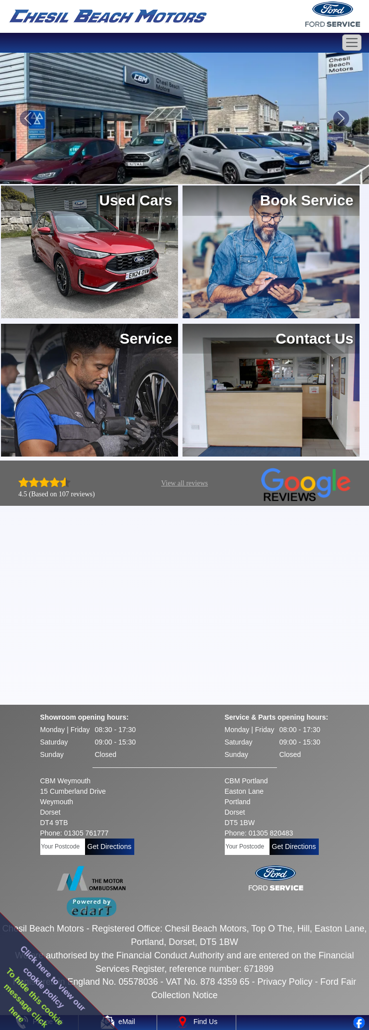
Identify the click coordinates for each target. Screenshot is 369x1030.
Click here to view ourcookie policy (53, 978)
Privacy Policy (284, 982)
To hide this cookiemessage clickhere (34, 998)
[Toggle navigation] (352, 42)
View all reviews (184, 483)
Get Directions (110, 846)
